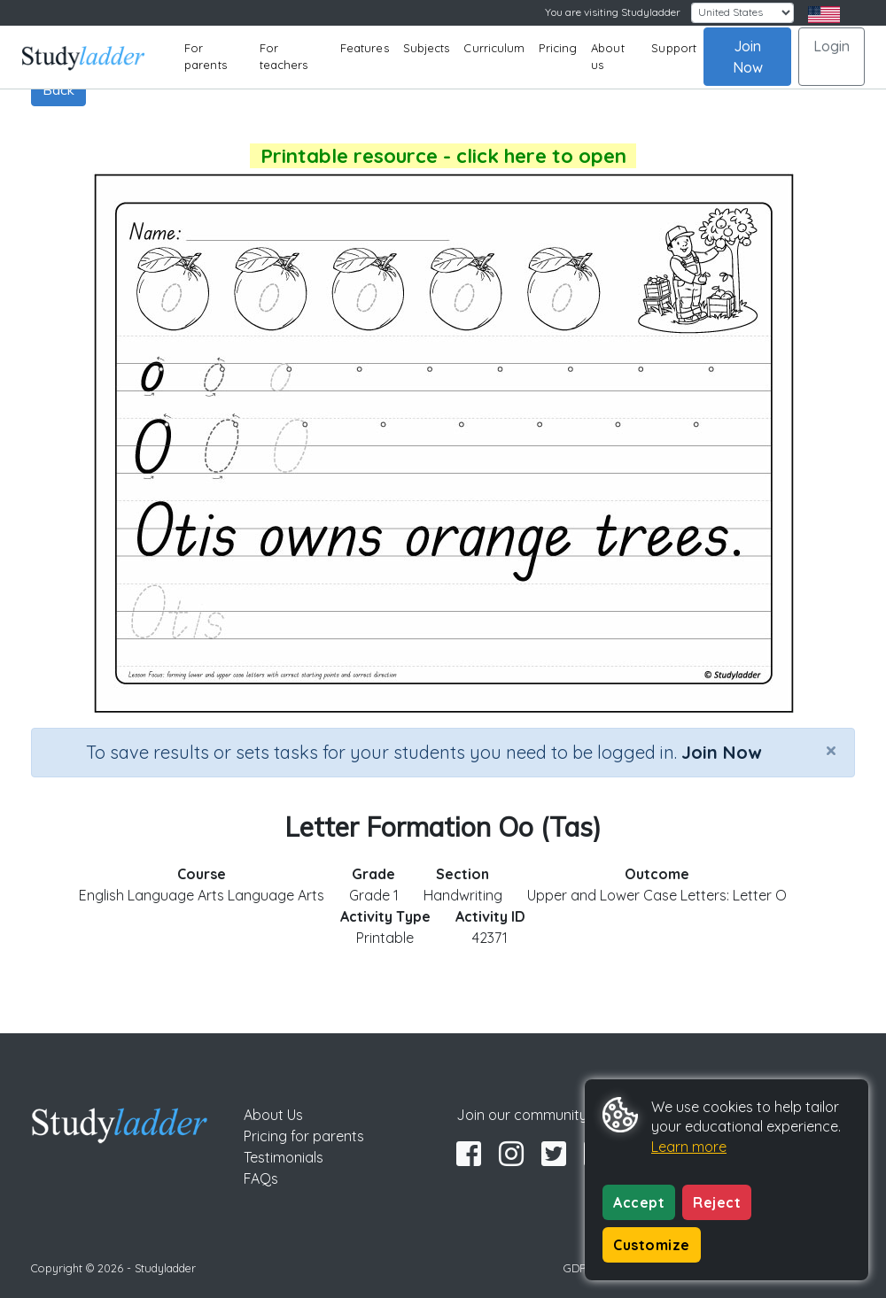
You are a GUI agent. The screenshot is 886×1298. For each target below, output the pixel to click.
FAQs (261, 1178)
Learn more (689, 1146)
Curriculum (494, 48)
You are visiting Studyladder (612, 12)
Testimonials (283, 1157)
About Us (273, 1115)
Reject (717, 1202)
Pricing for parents (304, 1136)
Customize (651, 1245)
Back (58, 89)
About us (608, 57)
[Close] (831, 750)
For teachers (284, 57)
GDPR (578, 1268)
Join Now (748, 56)
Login (831, 46)
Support (673, 48)
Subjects (426, 48)
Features (364, 48)
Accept (638, 1202)
